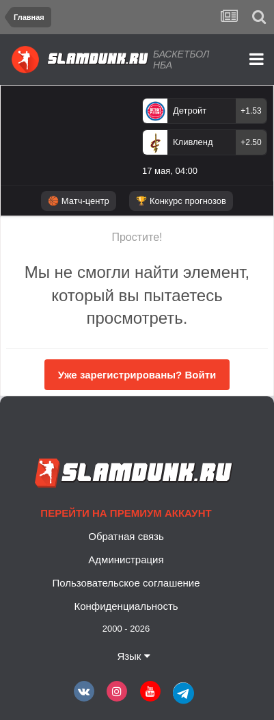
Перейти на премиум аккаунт (125, 513)
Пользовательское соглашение (126, 583)
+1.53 (251, 111)
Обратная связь (126, 536)
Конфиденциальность (126, 606)
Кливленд (193, 142)
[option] (205, 139)
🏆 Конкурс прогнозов (181, 201)
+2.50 (251, 142)
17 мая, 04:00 (169, 171)
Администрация (125, 559)
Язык (133, 656)
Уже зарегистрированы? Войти (137, 375)
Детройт (189, 110)
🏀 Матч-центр (78, 201)
